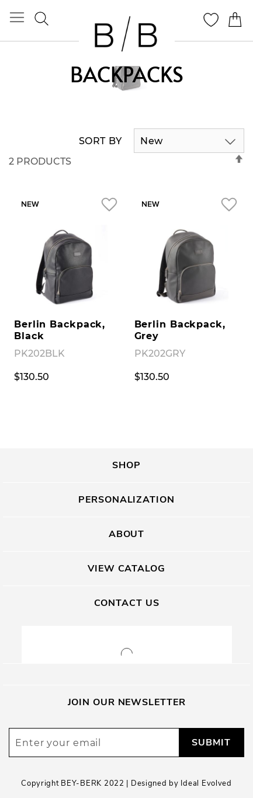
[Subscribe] (211, 743)
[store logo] (127, 35)
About (126, 534)
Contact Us (127, 603)
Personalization (126, 499)
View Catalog (126, 568)
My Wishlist (211, 20)
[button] (109, 204)
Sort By (100, 141)
